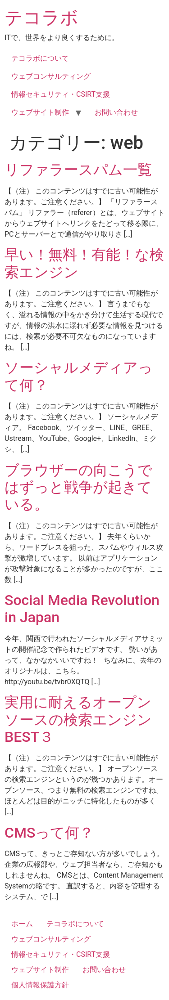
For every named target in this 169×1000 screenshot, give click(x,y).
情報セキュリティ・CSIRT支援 (60, 94)
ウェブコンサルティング (51, 76)
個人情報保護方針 (40, 985)
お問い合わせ (116, 112)
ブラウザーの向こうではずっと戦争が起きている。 (78, 487)
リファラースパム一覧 (78, 169)
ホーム (22, 923)
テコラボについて (40, 58)
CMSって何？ (49, 832)
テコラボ (41, 17)
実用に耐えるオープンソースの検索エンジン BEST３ (78, 719)
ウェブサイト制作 (40, 112)
